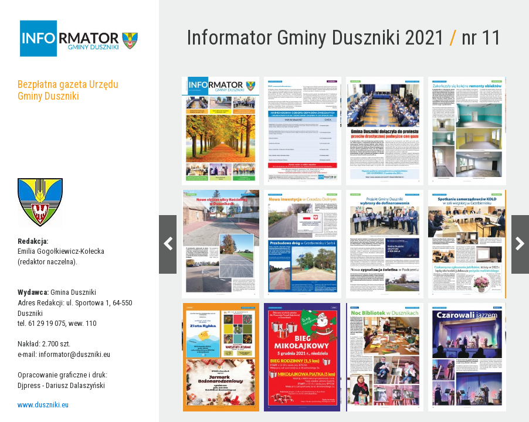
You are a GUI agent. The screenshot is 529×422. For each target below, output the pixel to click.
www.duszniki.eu (43, 404)
